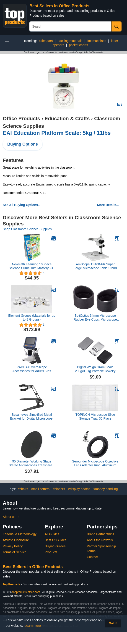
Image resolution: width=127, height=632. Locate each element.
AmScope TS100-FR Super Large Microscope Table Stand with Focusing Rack (95, 266)
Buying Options (22, 144)
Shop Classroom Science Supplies (27, 229)
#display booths (79, 489)
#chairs (23, 489)
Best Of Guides (55, 540)
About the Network (100, 540)
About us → (11, 517)
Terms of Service (14, 552)
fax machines (96, 41)
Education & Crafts (67, 118)
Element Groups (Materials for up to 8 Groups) (31, 317)
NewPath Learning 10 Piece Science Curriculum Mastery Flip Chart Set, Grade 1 (32, 266)
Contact (92, 557)
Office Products (21, 118)
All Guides (52, 534)
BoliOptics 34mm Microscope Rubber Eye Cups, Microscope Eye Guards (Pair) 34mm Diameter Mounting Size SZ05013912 (95, 317)
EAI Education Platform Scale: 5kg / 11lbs (57, 133)
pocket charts (78, 45)
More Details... (108, 205)
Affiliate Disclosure (16, 540)
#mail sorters (40, 489)
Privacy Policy (13, 546)
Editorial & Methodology (19, 534)
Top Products (12, 584)
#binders (59, 489)
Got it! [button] (113, 623)
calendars (46, 41)
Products (51, 552)
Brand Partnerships (100, 534)
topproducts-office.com (26, 592)
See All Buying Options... (22, 205)
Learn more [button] (32, 625)
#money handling (105, 489)
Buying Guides (55, 546)
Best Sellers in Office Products (59, 6)
